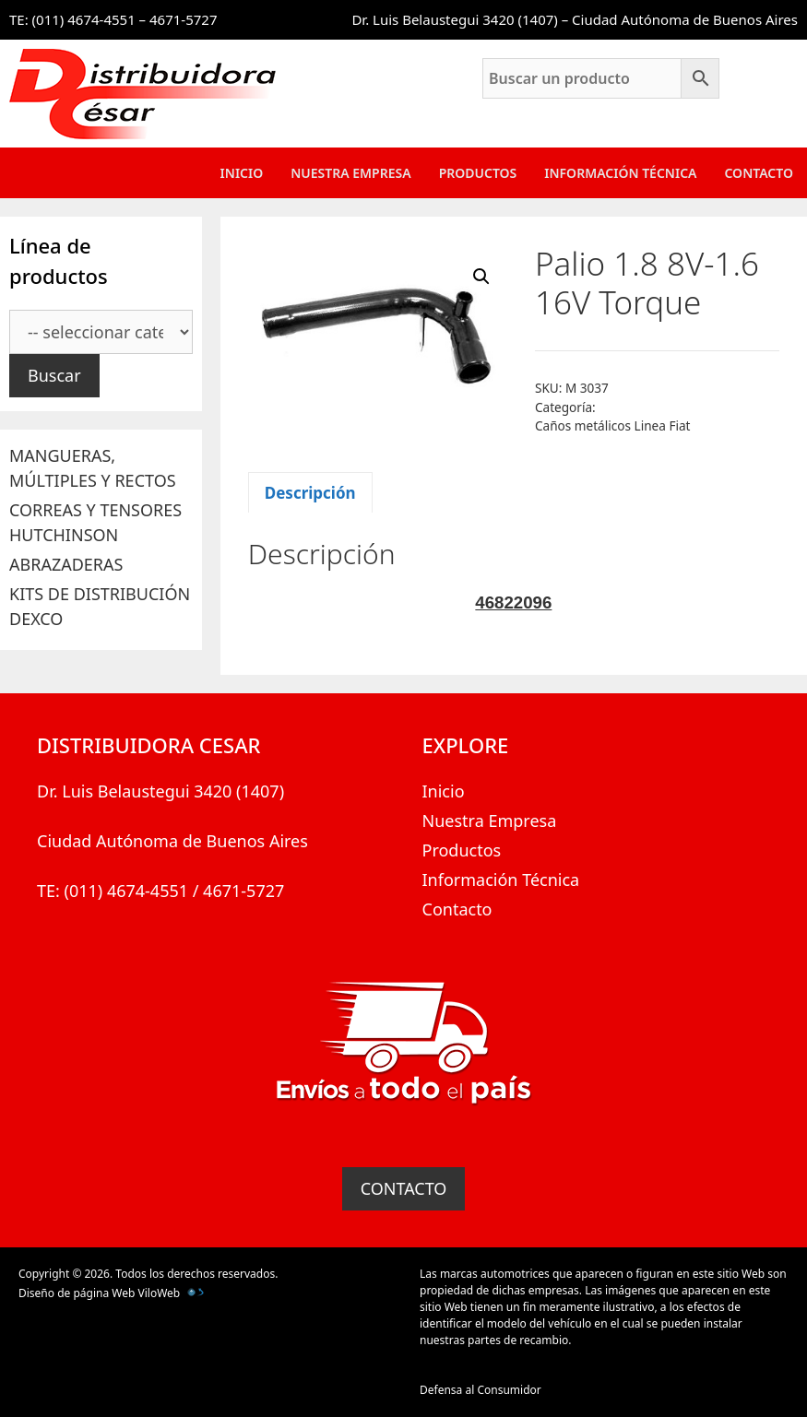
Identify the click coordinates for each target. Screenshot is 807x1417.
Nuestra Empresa (350, 173)
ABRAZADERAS (66, 564)
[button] (481, 276)
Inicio (242, 173)
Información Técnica (620, 173)
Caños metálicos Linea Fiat (613, 425)
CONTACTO (404, 1188)
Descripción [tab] (310, 492)
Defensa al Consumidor (480, 1390)
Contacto (758, 173)
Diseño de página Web (76, 1293)
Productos (478, 173)
